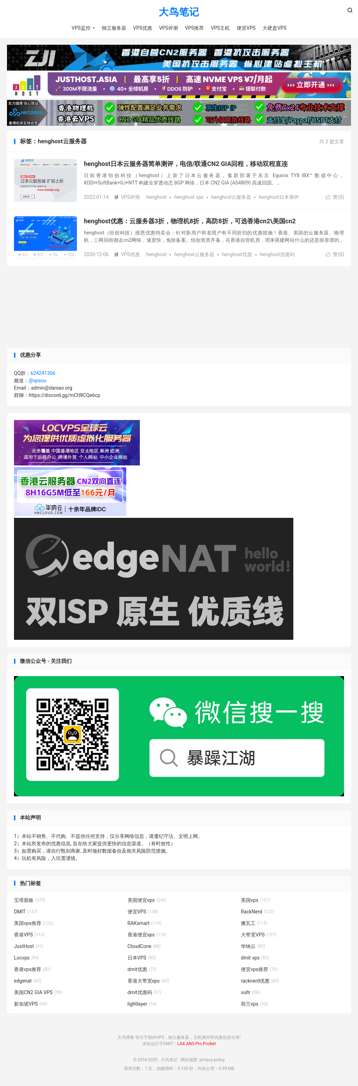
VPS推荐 (194, 28)
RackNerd (257, 912)
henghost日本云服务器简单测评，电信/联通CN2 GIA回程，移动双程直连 (186, 164)
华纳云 (253, 946)
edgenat (27, 981)
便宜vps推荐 (259, 969)
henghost (156, 197)
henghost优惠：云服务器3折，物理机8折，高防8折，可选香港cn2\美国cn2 (190, 221)
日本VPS (142, 958)
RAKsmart (145, 923)
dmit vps (255, 958)
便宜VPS (246, 28)
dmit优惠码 (145, 993)
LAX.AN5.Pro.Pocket (196, 1044)
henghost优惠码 (277, 255)
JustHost (28, 946)
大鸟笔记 (179, 12)
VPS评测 (168, 28)
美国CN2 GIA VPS (38, 993)
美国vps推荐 (33, 923)
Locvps (26, 958)
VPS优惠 (142, 28)
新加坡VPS (30, 1004)
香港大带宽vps (148, 981)
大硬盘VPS (274, 28)
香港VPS (29, 935)
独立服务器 (114, 28)
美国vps (255, 900)
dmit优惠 (142, 969)
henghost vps (188, 197)
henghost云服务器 (231, 197)
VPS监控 (81, 28)
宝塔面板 (29, 900)
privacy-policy (212, 1059)
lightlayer (142, 1004)
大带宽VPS (259, 935)
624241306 (42, 373)
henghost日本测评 (279, 197)
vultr (250, 993)
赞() (335, 197)
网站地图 (188, 1059)
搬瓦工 (254, 923)
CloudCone (144, 946)
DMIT (25, 912)
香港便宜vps (147, 935)
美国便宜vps (147, 900)
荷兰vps (254, 1004)
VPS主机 (220, 28)
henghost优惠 (237, 255)
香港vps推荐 (32, 969)
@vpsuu (37, 381)
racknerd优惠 (260, 981)
